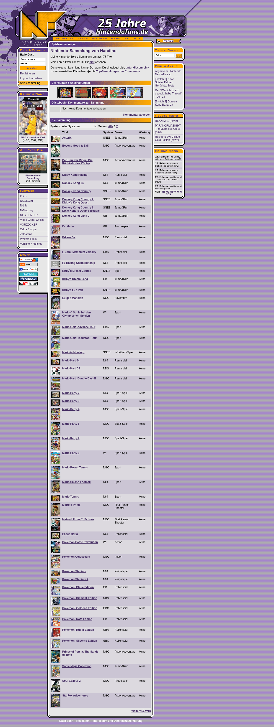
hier (91, 62)
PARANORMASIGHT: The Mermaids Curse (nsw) (168, 129)
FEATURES (99, 38)
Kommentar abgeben (136, 114)
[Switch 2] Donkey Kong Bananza (166, 103)
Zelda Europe (28, 229)
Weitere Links (28, 239)
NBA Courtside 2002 (33, 118)
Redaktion (83, 720)
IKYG (23, 196)
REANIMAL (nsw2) (166, 120)
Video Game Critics (32, 219)
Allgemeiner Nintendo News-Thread (168, 73)
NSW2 (165, 191)
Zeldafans (26, 234)
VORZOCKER (28, 224)
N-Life (23, 205)
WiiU (179, 191)
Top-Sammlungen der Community (118, 71)
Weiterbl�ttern (141, 711)
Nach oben (66, 720)
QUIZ (136, 38)
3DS (168, 194)
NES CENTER (29, 215)
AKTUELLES (64, 38)
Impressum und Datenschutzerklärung (117, 720)
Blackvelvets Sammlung (33, 166)
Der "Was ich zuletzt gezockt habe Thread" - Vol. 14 (168, 93)
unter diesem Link (137, 67)
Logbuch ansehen (31, 78)
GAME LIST (119, 38)
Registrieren (27, 73)
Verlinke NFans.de (31, 243)
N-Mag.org (26, 210)
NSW (173, 191)
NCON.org (26, 200)
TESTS (82, 38)
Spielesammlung (30, 83)
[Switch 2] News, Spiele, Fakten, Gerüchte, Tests (165, 82)
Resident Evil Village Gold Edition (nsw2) (167, 138)
